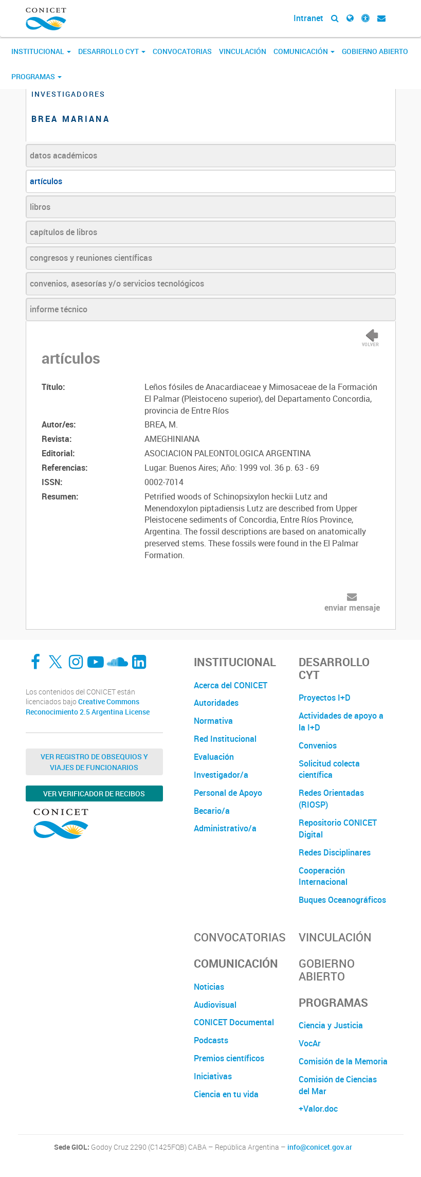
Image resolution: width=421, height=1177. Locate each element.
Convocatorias (182, 51)
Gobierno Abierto (375, 51)
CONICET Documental (234, 1022)
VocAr (310, 1043)
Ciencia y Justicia (331, 1025)
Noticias (209, 986)
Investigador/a (221, 774)
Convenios (318, 745)
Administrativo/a (225, 828)
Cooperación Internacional (323, 876)
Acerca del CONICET (230, 685)
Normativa (213, 720)
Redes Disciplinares (335, 852)
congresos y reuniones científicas (91, 257)
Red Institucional (225, 738)
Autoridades (216, 702)
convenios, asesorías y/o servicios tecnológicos (117, 283)
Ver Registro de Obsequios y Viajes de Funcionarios (94, 762)
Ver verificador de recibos (94, 793)
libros (40, 206)
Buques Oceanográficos (342, 899)
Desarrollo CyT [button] (111, 51)
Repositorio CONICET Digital (338, 828)
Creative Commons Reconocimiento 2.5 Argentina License (88, 706)
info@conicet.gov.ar (319, 1147)
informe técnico (58, 309)
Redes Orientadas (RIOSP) (331, 798)
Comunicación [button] (304, 51)
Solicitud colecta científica (329, 769)
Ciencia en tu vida (226, 1094)
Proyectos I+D (325, 697)
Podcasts (211, 1040)
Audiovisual (215, 1004)
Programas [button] (36, 76)
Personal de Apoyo (228, 792)
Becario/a (212, 810)
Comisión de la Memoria (343, 1061)
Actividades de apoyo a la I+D (341, 721)
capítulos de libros (63, 232)
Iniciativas (213, 1076)
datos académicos (63, 155)
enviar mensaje (352, 607)
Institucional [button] (41, 51)
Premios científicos (229, 1058)
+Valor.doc (318, 1108)
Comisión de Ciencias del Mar (338, 1085)
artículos (46, 181)
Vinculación (242, 51)
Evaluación (214, 756)
